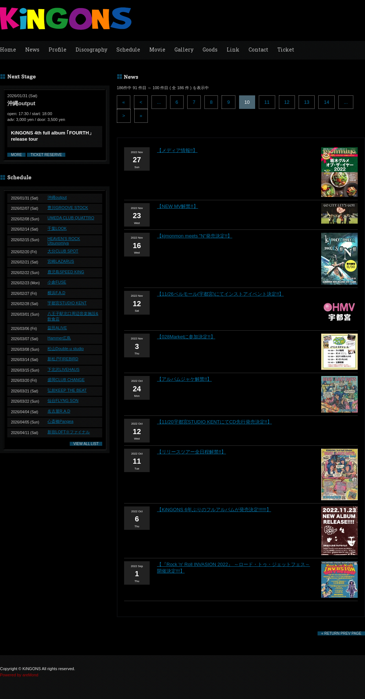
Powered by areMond (19, 675)
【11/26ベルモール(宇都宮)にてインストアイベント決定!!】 (220, 294)
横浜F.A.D (56, 292)
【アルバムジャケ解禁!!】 (184, 379)
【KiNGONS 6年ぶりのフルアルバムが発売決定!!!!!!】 (214, 509)
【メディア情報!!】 (177, 150)
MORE (16, 155)
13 (306, 102)
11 (266, 102)
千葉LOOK (57, 228)
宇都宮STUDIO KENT (67, 303)
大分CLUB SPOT (62, 251)
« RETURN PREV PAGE (341, 633)
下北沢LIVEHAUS (63, 369)
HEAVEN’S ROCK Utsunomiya (63, 240)
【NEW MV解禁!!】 (177, 206)
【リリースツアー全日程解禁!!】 (191, 452)
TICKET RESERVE (46, 155)
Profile (57, 49)
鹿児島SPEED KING (65, 272)
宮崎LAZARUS (60, 261)
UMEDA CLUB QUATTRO (70, 218)
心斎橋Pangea (60, 421)
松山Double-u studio (65, 348)
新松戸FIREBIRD (62, 359)
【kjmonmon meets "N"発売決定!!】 (194, 236)
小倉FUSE (56, 282)
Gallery (183, 49)
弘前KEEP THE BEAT (67, 390)
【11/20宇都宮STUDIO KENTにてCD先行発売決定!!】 (214, 422)
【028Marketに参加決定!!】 (186, 336)
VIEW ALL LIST (86, 444)
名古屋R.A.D (58, 411)
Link (233, 49)
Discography (91, 49)
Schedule (128, 49)
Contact (258, 49)
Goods (210, 49)
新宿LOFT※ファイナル (68, 432)
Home (8, 49)
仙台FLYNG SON (62, 400)
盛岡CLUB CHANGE (66, 379)
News (32, 49)
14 (326, 102)
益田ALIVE (57, 328)
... (159, 102)
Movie (157, 49)
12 (286, 102)
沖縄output (57, 197)
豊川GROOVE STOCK (67, 207)
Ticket (285, 49)
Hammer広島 (59, 338)
